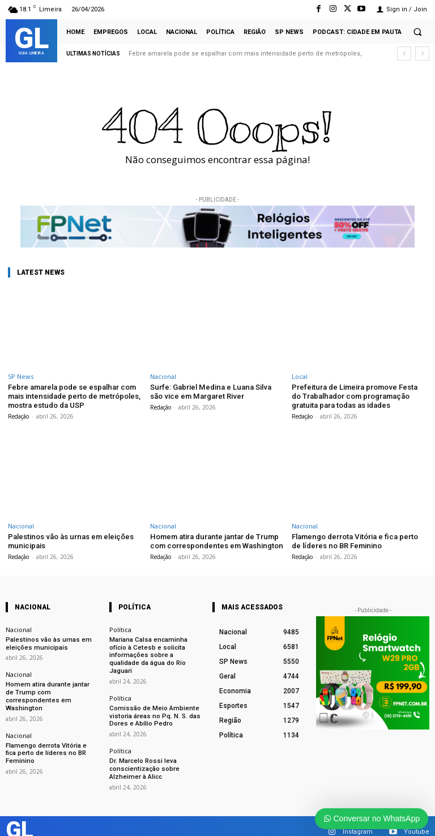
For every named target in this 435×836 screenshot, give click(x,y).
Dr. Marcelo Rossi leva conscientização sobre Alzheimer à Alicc (143, 758)
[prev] (404, 53)
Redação (18, 416)
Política (120, 628)
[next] (422, 53)
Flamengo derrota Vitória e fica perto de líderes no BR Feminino (354, 540)
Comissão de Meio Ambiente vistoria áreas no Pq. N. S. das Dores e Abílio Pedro (153, 705)
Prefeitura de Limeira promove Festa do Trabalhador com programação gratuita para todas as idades (354, 396)
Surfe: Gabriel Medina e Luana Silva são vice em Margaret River (216, 391)
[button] (417, 32)
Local (300, 376)
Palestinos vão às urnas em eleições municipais (46, 642)
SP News (20, 376)
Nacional (163, 376)
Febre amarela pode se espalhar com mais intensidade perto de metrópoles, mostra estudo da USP (73, 396)
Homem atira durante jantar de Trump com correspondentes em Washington (215, 540)
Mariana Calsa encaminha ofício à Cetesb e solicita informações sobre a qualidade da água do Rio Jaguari (155, 650)
